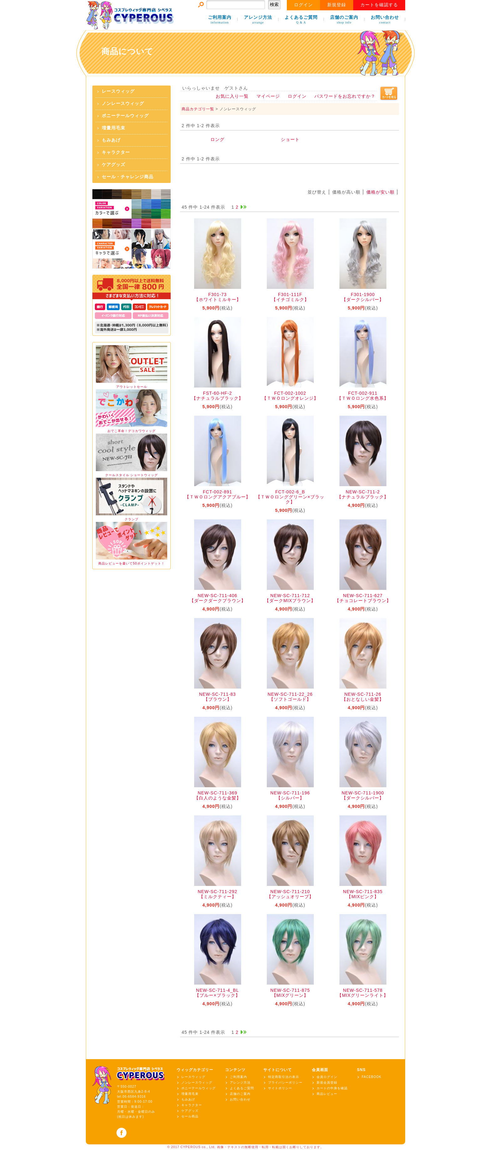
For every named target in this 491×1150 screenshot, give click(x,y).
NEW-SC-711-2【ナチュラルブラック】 (363, 494)
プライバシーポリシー (285, 1082)
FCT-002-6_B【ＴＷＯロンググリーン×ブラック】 (290, 496)
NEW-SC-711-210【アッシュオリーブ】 (290, 894)
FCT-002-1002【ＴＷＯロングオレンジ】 (290, 396)
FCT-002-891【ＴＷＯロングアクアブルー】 (218, 494)
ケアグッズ (113, 164)
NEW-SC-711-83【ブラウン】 (217, 697)
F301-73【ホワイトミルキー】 (217, 297)
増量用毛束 (113, 128)
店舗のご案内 (344, 20)
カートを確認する (379, 5)
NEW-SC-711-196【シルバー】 (290, 795)
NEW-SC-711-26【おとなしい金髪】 (363, 697)
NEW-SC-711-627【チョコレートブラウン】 (363, 598)
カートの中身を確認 (332, 1088)
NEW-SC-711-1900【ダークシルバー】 (363, 795)
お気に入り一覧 (232, 96)
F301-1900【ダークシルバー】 (363, 297)
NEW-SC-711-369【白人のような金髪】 (217, 795)
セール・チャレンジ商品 (127, 176)
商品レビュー (327, 1093)
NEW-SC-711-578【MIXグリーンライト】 (362, 993)
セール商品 (190, 1116)
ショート (290, 139)
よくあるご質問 (301, 20)
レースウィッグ (118, 91)
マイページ (268, 96)
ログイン (303, 5)
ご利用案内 (219, 20)
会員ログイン (327, 1077)
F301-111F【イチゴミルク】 (290, 297)
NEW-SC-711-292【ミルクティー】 (217, 894)
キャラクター (116, 152)
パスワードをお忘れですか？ (344, 96)
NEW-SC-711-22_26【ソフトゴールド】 (290, 697)
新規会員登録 (327, 1082)
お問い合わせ (385, 20)
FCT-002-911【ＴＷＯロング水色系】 (363, 396)
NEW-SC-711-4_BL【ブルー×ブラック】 (217, 993)
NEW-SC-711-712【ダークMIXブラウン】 (290, 598)
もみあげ (111, 140)
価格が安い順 (380, 192)
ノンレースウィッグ (123, 103)
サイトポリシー (280, 1088)
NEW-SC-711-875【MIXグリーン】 (290, 993)
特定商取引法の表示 (283, 1077)
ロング (217, 139)
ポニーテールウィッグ (125, 115)
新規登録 (336, 5)
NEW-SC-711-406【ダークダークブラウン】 (217, 598)
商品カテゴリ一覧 (198, 109)
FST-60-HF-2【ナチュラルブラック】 (217, 396)
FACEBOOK (371, 1077)
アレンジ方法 (258, 20)
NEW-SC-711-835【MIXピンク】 (363, 894)
